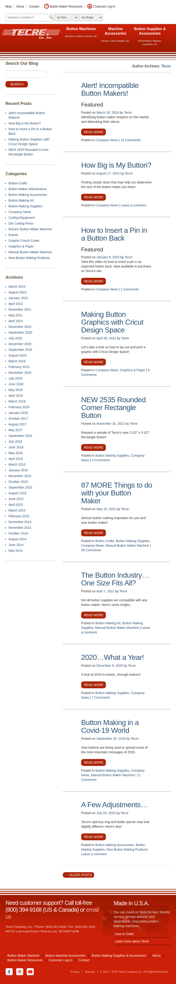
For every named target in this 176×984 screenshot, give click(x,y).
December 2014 (19, 522)
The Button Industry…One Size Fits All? (115, 579)
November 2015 (19, 476)
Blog (8, 6)
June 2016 (15, 447)
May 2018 (15, 390)
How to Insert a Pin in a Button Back (114, 234)
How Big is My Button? (116, 165)
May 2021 (15, 315)
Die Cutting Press (20, 223)
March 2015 (16, 510)
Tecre (165, 66)
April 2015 (15, 504)
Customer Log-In (104, 6)
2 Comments (130, 289)
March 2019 (16, 361)
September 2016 (20, 436)
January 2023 (18, 298)
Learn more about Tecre (132, 941)
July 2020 (15, 338)
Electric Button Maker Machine (30, 229)
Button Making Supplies (112, 455)
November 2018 (19, 372)
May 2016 (15, 453)
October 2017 (18, 418)
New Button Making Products (127, 849)
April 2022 (15, 304)
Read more (93, 132)
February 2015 (18, 516)
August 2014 (17, 539)
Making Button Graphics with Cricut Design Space (112, 322)
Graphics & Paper (132, 370)
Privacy (74, 971)
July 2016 (15, 441)
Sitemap (90, 971)
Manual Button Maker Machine (127, 545)
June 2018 (15, 384)
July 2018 (15, 378)
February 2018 (18, 407)
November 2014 (19, 527)
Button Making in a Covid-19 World (110, 726)
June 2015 (15, 499)
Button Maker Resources (66, 6)
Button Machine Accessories (65, 955)
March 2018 (16, 401)
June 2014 (15, 545)
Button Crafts (104, 541)
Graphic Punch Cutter (23, 240)
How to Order (124, 934)
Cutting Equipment (21, 217)
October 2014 (18, 533)
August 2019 (17, 355)
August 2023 (17, 292)
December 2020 (19, 327)
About (20, 6)
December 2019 (19, 344)
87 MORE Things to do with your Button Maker (116, 493)
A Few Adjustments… (114, 805)
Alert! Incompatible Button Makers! (110, 89)
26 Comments (91, 550)
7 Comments (101, 697)
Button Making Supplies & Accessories (119, 955)
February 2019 (18, 367)
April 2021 (15, 321)
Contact (34, 6)
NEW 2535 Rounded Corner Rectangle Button (113, 407)
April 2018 (15, 395)
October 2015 (18, 482)
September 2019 (20, 349)
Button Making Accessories (114, 845)
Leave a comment (133, 205)
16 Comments (131, 140)
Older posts (78, 875)
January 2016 (18, 470)
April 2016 (15, 459)
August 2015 (17, 493)
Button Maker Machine (23, 955)
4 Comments (101, 460)
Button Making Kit (108, 623)
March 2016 (16, 464)
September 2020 (20, 332)
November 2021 (19, 309)
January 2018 (18, 413)
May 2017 (15, 430)
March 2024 (16, 286)
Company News (106, 140)
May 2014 (15, 550)
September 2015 (20, 487)
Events (13, 235)
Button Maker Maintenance (27, 189)
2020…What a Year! (112, 657)
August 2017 (17, 424)
